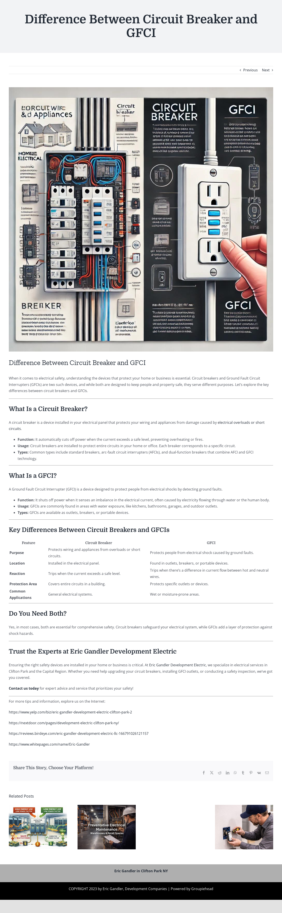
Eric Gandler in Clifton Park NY (141, 871)
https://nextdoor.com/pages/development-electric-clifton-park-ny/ (64, 722)
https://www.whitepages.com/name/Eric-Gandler (49, 744)
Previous (250, 70)
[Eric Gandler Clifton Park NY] (141, 219)
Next (266, 70)
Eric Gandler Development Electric (177, 665)
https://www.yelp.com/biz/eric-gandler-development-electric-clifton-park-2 (70, 712)
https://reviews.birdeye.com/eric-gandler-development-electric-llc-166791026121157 (78, 733)
